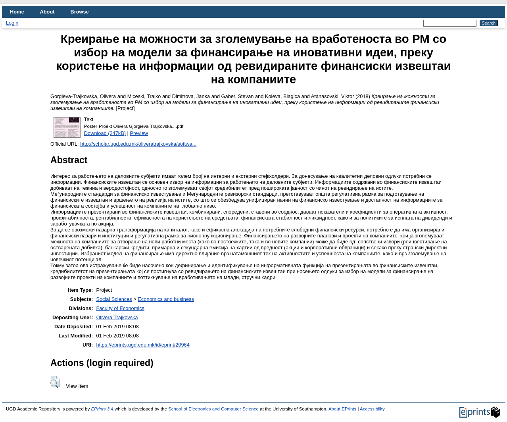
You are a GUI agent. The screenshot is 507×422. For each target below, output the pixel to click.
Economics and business (166, 299)
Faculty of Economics (120, 308)
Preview (139, 133)
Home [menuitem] (17, 12)
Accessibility (372, 409)
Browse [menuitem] (80, 12)
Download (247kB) (105, 133)
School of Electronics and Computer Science (213, 409)
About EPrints (342, 409)
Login (12, 23)
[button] (55, 382)
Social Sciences (114, 299)
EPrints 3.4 (102, 409)
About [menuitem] (47, 12)
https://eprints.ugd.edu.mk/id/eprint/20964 (142, 345)
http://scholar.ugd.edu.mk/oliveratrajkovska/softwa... (138, 144)
